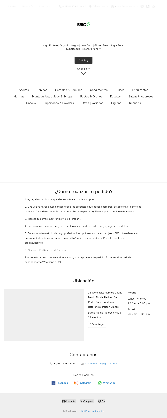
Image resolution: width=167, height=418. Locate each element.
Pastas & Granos (91, 96)
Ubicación (27, 6)
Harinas (19, 96)
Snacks (31, 103)
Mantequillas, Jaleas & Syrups (52, 96)
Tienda (11, 6)
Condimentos (99, 90)
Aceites (24, 90)
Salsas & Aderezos (141, 96)
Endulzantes (140, 90)
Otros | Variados (92, 103)
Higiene (116, 103)
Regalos (115, 96)
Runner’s (135, 103)
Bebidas (42, 90)
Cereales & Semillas (68, 90)
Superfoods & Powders (59, 103)
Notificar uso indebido (92, 411)
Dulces (119, 90)
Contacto (45, 6)
